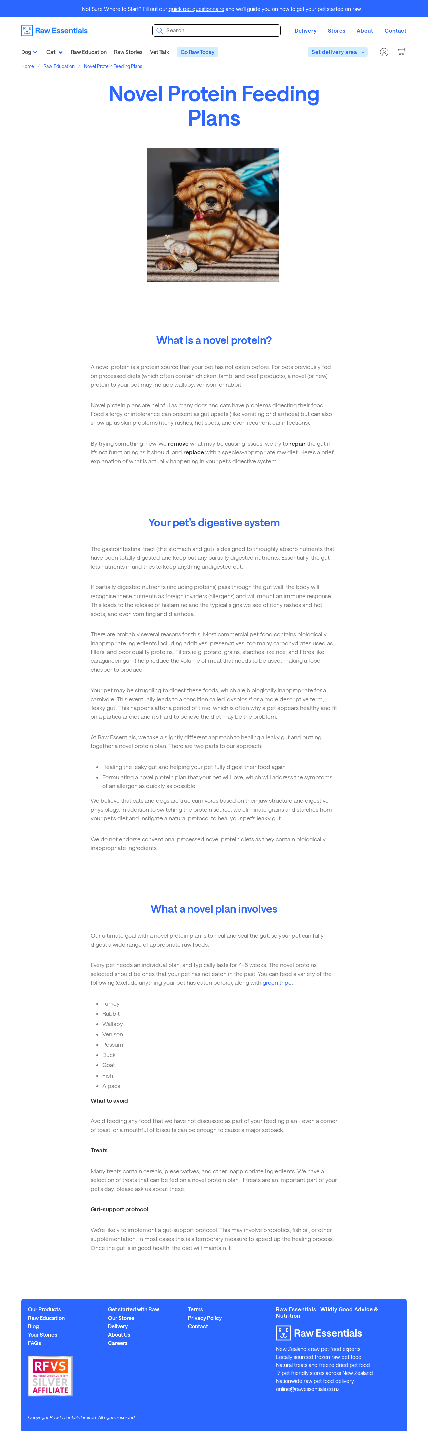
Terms (195, 1309)
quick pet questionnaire (196, 9)
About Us (119, 1335)
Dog (26, 52)
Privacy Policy (205, 1318)
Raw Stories (128, 52)
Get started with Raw (133, 1309)
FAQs (34, 1343)
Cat (51, 52)
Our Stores (121, 1318)
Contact (396, 30)
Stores (337, 30)
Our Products (44, 1309)
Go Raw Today (197, 52)
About (365, 30)
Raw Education (89, 52)
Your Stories (42, 1335)
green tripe (277, 982)
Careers (118, 1343)
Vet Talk (159, 52)
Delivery (305, 30)
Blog (33, 1326)
